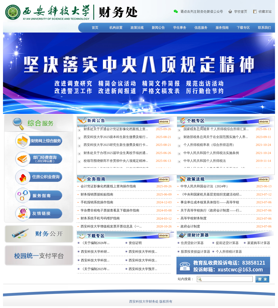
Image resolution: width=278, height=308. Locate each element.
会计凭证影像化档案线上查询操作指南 (108, 186)
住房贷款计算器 (192, 243)
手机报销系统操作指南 (97, 202)
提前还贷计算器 (227, 243)
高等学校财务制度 (194, 218)
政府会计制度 (190, 226)
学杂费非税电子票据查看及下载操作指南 (110, 210)
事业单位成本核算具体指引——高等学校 (210, 202)
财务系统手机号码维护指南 (100, 218)
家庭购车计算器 (258, 243)
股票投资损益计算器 (195, 252)
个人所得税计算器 (229, 252)
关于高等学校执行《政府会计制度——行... (211, 210)
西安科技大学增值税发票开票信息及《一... (111, 226)
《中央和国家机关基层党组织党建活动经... (211, 194)
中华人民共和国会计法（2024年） (205, 186)
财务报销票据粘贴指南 (97, 194)
